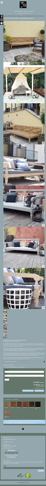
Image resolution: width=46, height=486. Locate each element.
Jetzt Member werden (40, 386)
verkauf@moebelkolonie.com (9, 439)
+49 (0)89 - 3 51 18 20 (8, 442)
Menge (6, 377)
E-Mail (4, 466)
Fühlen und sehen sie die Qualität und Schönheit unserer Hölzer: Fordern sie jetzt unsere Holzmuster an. (25, 421)
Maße (6, 373)
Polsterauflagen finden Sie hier (25, 362)
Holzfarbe (7, 369)
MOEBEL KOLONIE (24, 11)
